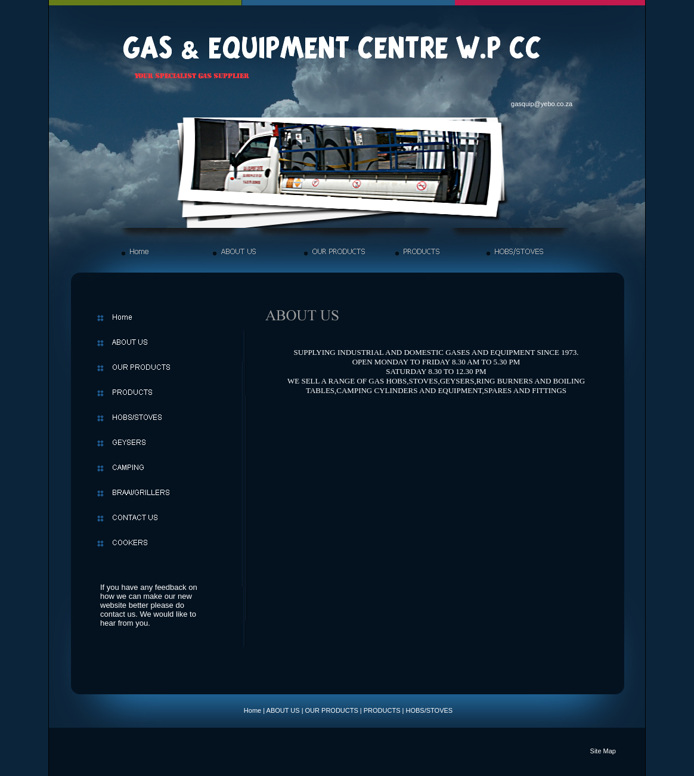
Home (252, 710)
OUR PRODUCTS (331, 710)
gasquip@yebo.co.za (541, 103)
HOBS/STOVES (429, 710)
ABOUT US (283, 710)
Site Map (603, 751)
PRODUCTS (382, 710)
